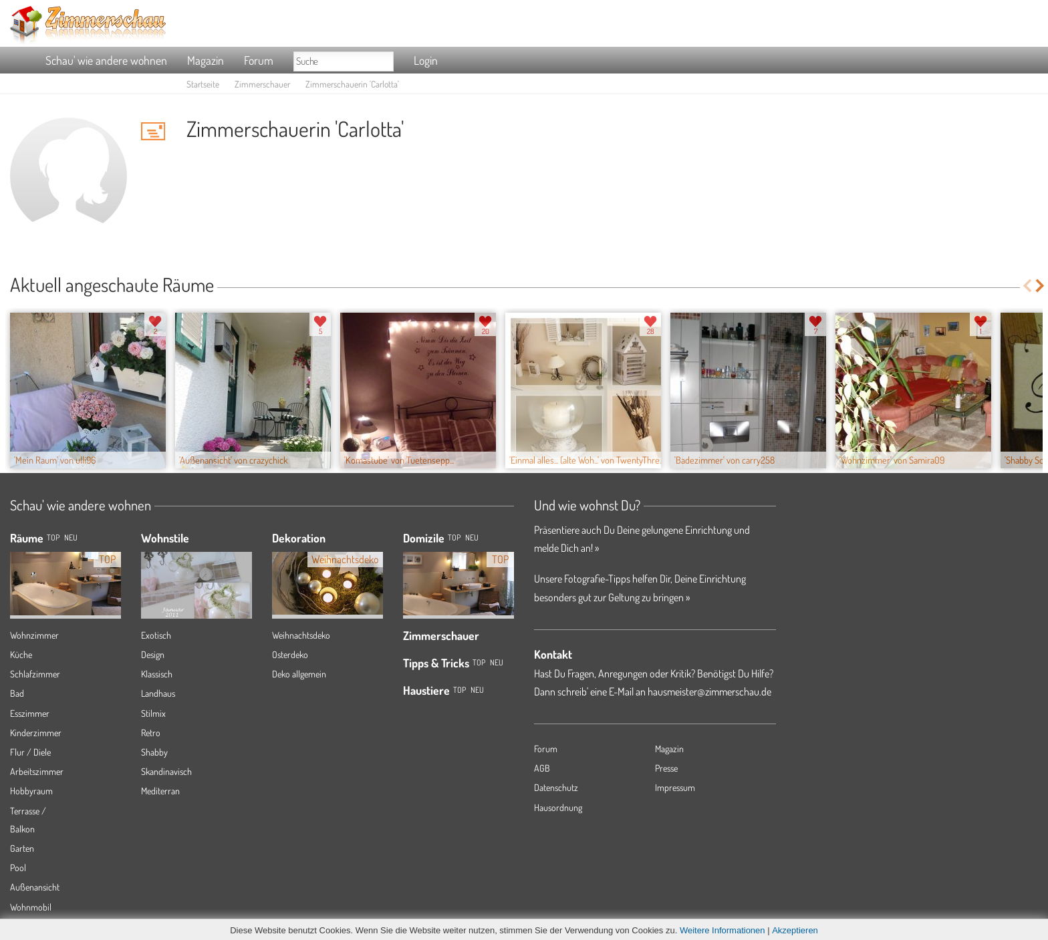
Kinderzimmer (35, 732)
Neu (472, 537)
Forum (258, 60)
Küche (21, 654)
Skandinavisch (166, 771)
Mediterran (160, 790)
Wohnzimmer (34, 635)
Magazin (205, 60)
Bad (17, 693)
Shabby (154, 752)
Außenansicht (34, 887)
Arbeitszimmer (36, 771)
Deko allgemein (299, 673)
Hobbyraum (31, 790)
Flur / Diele (30, 752)
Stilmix (153, 713)
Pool (18, 867)
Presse (666, 768)
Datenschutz (556, 787)
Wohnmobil (30, 907)
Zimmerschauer (262, 84)
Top (454, 537)
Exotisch (156, 635)
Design (152, 654)
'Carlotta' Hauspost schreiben (153, 131)
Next (1041, 285)
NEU (71, 537)
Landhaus (158, 693)
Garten (22, 848)
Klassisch (156, 673)
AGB (542, 768)
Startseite (202, 84)
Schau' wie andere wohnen (106, 60)
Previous (1027, 285)
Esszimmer (29, 713)
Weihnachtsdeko (301, 635)
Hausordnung (558, 807)
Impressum (675, 787)
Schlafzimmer (35, 673)
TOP (53, 537)
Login (426, 60)
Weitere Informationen (722, 930)
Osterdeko (290, 654)
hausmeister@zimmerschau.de (709, 691)
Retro (150, 732)
